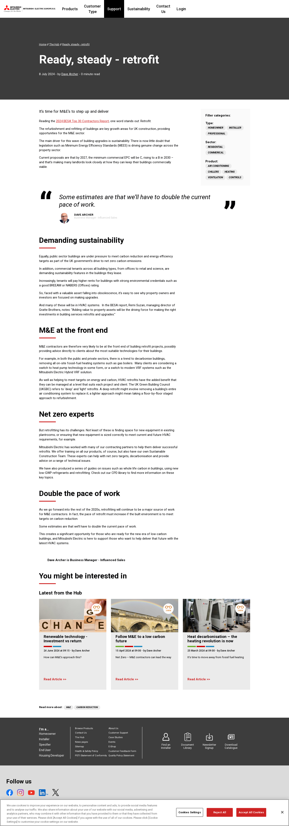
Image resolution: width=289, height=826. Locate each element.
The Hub (79, 737)
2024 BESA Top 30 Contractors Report (82, 121)
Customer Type (120, 9)
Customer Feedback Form (122, 751)
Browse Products (84, 728)
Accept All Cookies (251, 814)
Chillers (213, 171)
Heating (230, 171)
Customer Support (118, 732)
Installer (235, 127)
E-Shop (112, 746)
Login (218, 9)
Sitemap (79, 746)
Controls (235, 177)
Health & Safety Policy (86, 751)
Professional (216, 133)
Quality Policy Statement (121, 755)
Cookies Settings (189, 814)
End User (45, 750)
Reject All (219, 814)
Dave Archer (69, 74)
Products (92, 9)
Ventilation (215, 177)
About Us (113, 728)
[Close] (282, 814)
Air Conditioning (218, 165)
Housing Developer (51, 755)
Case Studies (115, 737)
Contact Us (197, 9)
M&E (68, 707)
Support (146, 9)
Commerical (216, 152)
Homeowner (215, 127)
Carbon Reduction (87, 707)
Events (111, 742)
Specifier (45, 744)
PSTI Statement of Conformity (91, 755)
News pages (81, 742)
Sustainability (170, 9)
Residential (215, 146)
